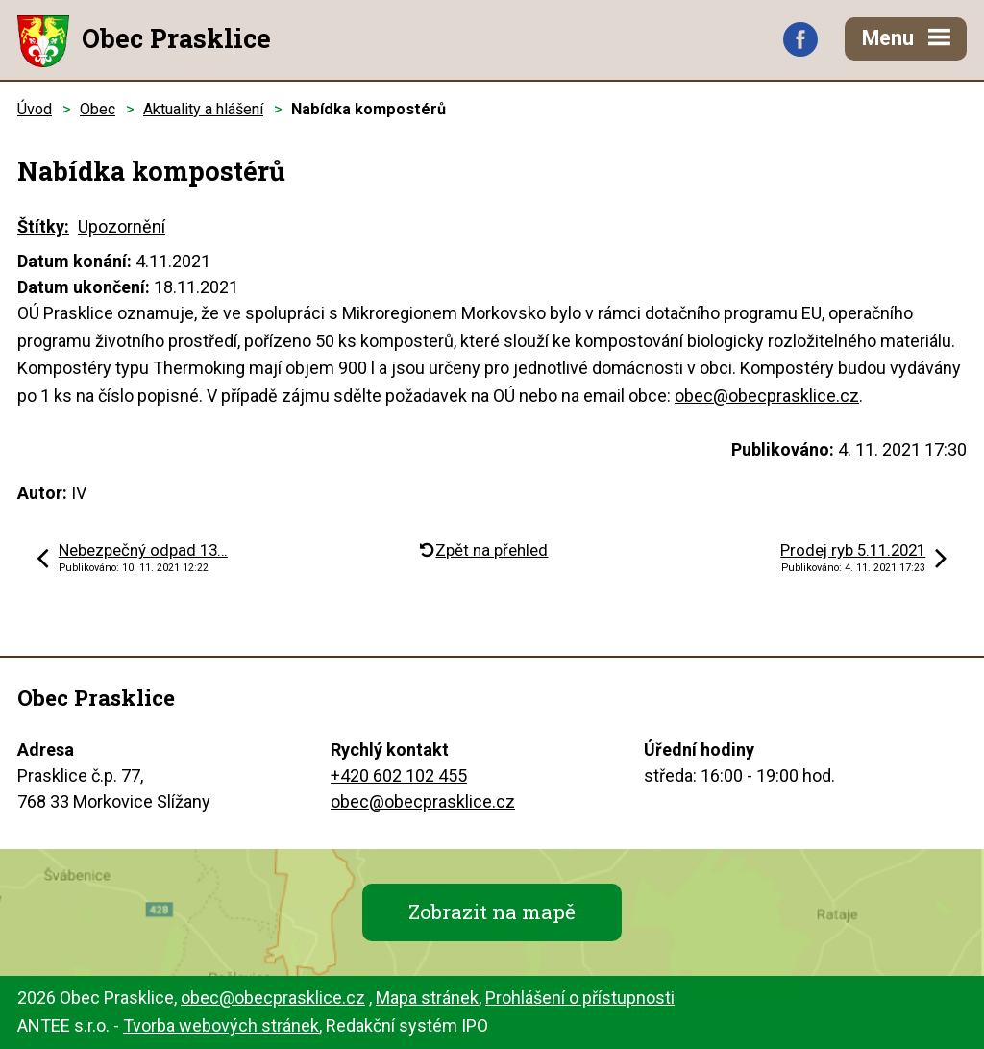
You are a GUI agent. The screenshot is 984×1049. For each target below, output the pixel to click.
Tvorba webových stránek (221, 1025)
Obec (97, 109)
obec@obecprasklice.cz (767, 396)
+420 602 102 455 (399, 775)
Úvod (34, 109)
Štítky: (43, 226)
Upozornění (121, 226)
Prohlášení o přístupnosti (580, 997)
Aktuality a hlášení (203, 109)
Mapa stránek (427, 997)
